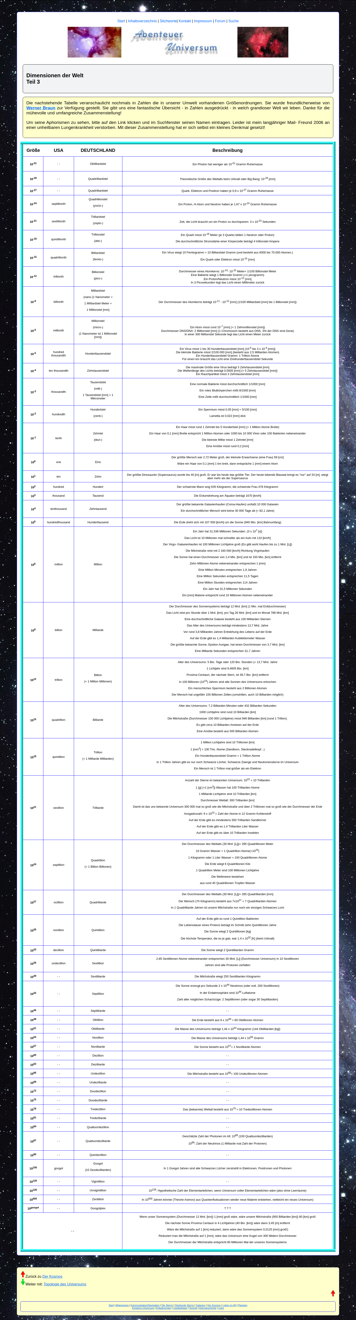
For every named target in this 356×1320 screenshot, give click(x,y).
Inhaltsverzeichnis (142, 21)
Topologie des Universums (65, 1284)
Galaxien (200, 1305)
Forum (220, 21)
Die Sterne (167, 1305)
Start (121, 21)
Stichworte (168, 21)
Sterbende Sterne (184, 1305)
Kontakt (185, 21)
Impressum (203, 21)
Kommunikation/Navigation (145, 1305)
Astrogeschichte (207, 1308)
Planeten (242, 1305)
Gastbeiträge (180, 1308)
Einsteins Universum (143, 1308)
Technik (193, 1308)
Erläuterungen (163, 1308)
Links (221, 1308)
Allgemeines (122, 1305)
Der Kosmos (52, 1276)
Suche (233, 21)
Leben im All (229, 1305)
